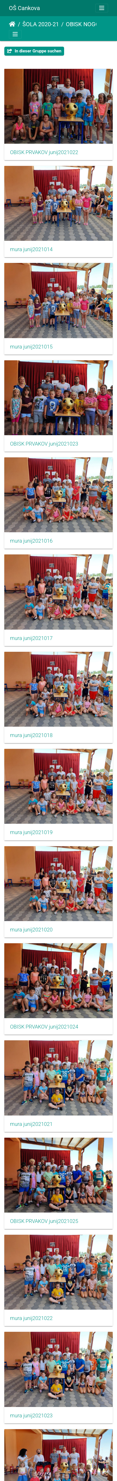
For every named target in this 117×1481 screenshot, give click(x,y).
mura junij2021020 (31, 930)
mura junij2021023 (31, 1415)
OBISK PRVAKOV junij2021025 (44, 1221)
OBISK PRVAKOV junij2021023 (44, 444)
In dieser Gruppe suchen (34, 51)
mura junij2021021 (31, 1124)
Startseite (12, 24)
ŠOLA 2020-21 (40, 24)
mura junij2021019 (31, 832)
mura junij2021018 (31, 735)
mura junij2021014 (31, 249)
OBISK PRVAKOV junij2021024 (44, 1027)
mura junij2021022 (31, 1318)
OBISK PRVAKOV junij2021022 (44, 152)
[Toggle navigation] (101, 8)
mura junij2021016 (31, 541)
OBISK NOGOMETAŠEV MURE (90, 24)
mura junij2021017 (31, 638)
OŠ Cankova (24, 8)
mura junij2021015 (31, 347)
